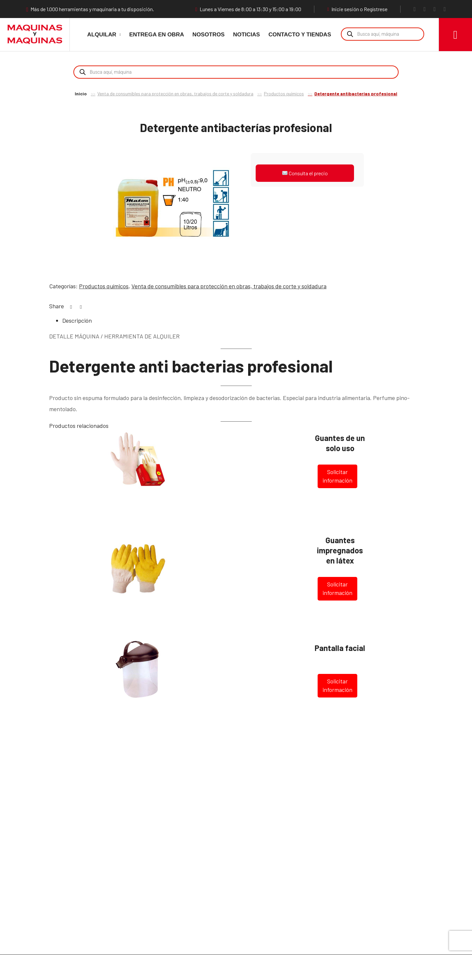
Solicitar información (337, 476)
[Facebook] (415, 8)
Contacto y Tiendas (299, 34)
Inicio (81, 93)
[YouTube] (435, 8)
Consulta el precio (305, 173)
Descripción (77, 320)
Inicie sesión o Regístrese (357, 9)
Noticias (246, 34)
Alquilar (101, 34)
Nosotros (208, 34)
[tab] (242, 320)
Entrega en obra (156, 34)
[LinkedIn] (444, 8)
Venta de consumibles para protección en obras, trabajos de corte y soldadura (175, 93)
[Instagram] (424, 8)
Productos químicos (284, 93)
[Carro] (455, 34)
